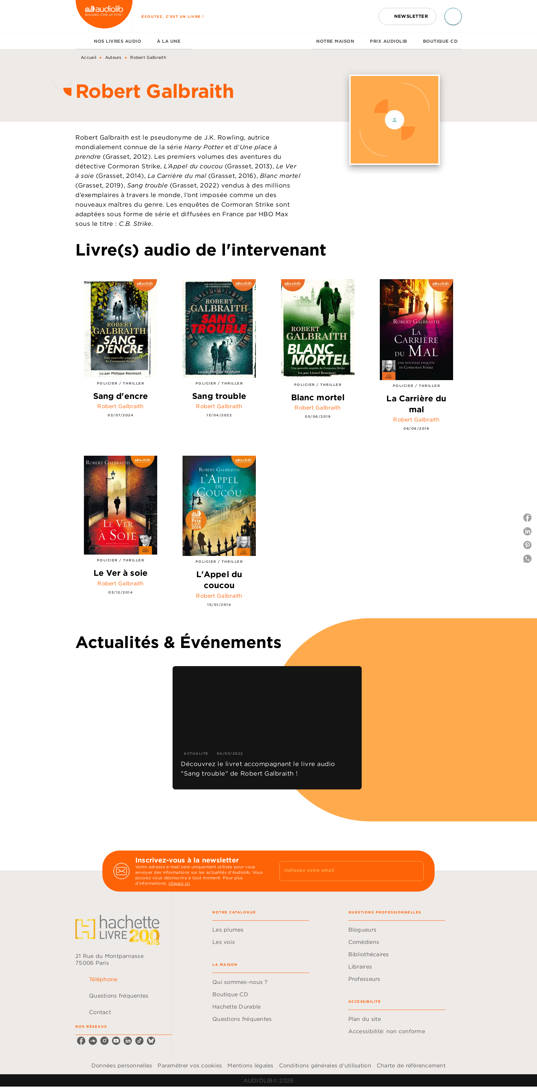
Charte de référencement (411, 1065)
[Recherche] (453, 16)
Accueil (88, 57)
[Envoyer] (415, 871)
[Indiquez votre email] (343, 871)
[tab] (82, 41)
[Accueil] (104, 16)
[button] (407, 16)
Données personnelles (121, 1065)
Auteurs (113, 57)
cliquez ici (179, 883)
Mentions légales (250, 1065)
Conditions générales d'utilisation (325, 1065)
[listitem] (81, 1041)
